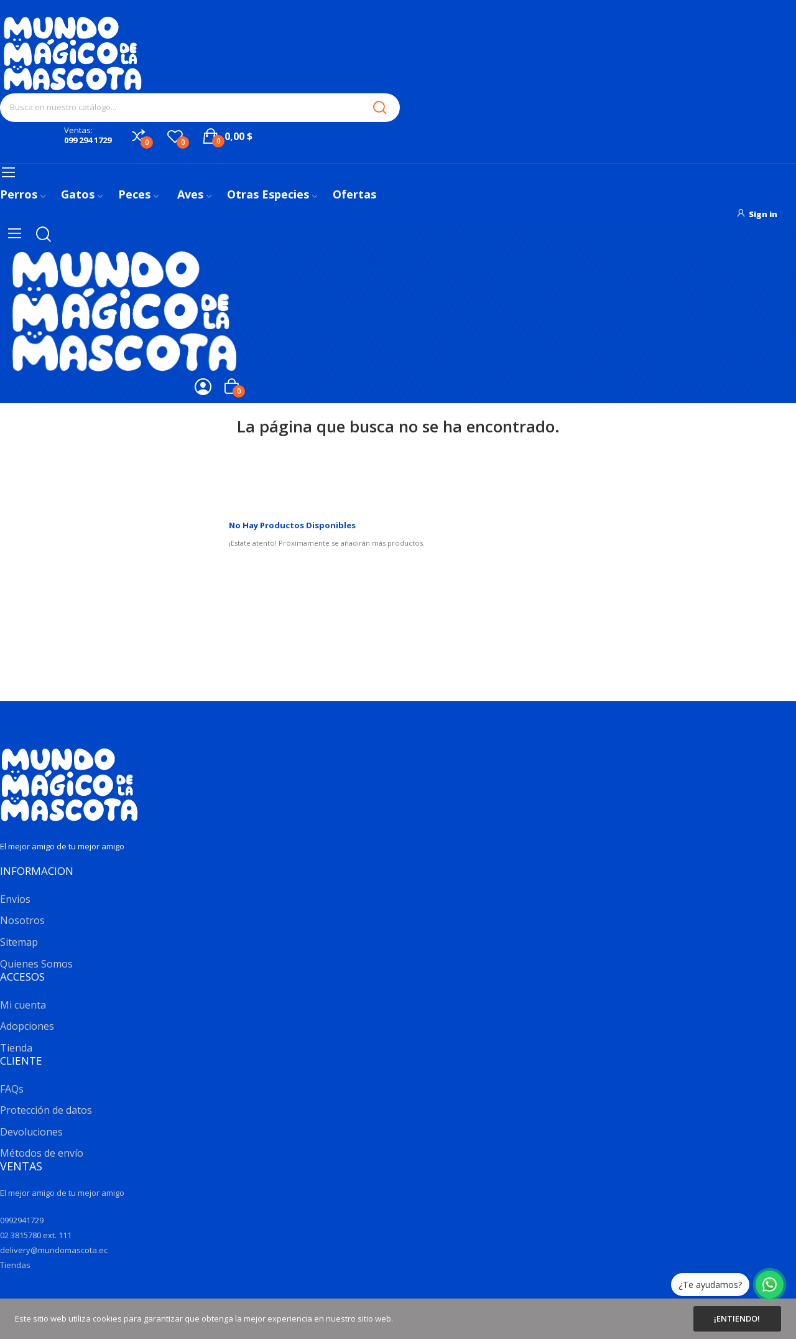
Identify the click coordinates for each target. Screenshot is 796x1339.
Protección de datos (46, 1110)
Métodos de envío (41, 1153)
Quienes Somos (36, 964)
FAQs (12, 1089)
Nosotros (22, 920)
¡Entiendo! (737, 1318)
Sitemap (19, 942)
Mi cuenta (23, 1005)
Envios (15, 899)
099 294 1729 (87, 140)
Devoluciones (31, 1132)
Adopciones (27, 1026)
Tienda (16, 1048)
